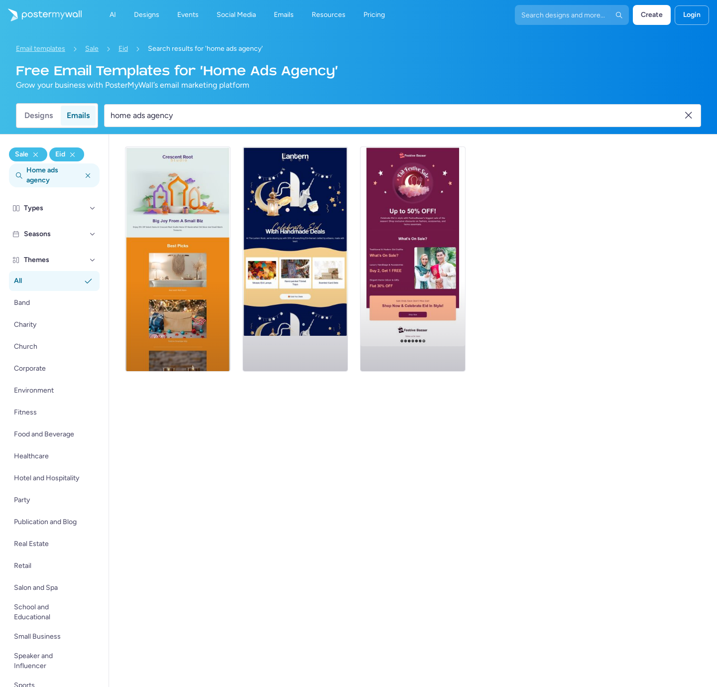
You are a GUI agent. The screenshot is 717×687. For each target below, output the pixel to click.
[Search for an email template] (397, 116)
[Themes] (93, 260)
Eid (123, 48)
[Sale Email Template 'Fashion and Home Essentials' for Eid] (413, 259)
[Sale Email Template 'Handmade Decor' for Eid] (295, 259)
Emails (78, 115)
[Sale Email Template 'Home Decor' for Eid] (178, 259)
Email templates (40, 48)
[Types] (93, 208)
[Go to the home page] (41, 15)
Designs (38, 115)
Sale (92, 48)
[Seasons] (93, 234)
